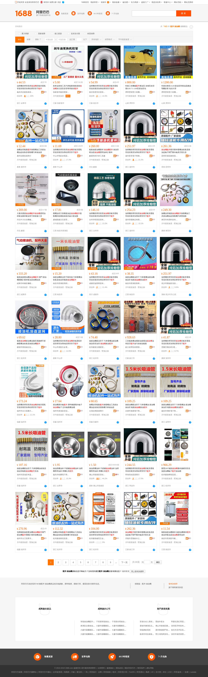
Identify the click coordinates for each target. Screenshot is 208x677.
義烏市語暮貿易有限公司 (25, 92)
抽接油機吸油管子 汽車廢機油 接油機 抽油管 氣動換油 (140, 406)
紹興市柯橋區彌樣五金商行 (25, 283)
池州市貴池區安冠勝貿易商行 (61, 411)
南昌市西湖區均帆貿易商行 (169, 538)
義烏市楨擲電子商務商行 (61, 475)
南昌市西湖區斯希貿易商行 (133, 283)
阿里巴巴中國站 (45, 672)
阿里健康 (177, 672)
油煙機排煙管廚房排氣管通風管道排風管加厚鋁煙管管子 (31, 87)
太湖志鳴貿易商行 (96, 411)
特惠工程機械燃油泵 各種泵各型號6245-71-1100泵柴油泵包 (139, 87)
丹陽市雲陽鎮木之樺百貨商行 (133, 538)
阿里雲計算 (122, 672)
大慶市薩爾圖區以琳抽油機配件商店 (110, 626)
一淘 (86, 672)
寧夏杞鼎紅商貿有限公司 (181, 622)
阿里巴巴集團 (16, 672)
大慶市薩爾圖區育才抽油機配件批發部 (127, 630)
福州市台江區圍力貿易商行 (25, 411)
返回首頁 (125, 571)
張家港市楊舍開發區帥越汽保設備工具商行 (61, 92)
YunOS (132, 672)
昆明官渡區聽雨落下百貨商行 (169, 156)
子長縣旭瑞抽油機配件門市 (107, 622)
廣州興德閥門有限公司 (164, 630)
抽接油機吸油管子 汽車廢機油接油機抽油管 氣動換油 (139, 278)
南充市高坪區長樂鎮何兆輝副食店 (184, 630)
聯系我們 (141, 668)
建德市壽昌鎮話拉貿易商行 (25, 347)
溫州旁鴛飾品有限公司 (133, 220)
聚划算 (79, 672)
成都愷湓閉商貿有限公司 (97, 283)
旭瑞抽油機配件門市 (88, 622)
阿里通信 (140, 672)
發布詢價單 (173, 584)
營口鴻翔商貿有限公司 (164, 634)
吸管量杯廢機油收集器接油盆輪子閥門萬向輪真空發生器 (175, 151)
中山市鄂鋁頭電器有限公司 (61, 156)
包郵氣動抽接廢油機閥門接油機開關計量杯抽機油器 (31, 533)
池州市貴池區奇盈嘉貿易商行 (25, 475)
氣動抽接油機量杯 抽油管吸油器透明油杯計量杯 (104, 151)
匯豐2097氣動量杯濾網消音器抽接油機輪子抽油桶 (175, 469)
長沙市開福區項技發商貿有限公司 (169, 283)
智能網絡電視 (145, 630)
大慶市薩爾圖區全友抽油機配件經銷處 (95, 634)
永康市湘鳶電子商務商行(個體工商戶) (133, 411)
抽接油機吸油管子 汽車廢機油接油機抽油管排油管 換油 (103, 342)
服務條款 (110, 668)
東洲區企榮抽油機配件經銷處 (92, 626)
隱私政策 (119, 668)
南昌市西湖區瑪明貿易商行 (61, 283)
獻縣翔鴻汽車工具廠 (97, 156)
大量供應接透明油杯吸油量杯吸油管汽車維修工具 (31, 214)
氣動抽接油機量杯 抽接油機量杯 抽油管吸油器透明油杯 (176, 533)
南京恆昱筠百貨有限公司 (97, 92)
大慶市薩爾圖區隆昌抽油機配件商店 (126, 626)
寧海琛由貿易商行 (132, 475)
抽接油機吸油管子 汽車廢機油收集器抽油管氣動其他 (31, 469)
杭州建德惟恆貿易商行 (61, 538)
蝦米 (114, 672)
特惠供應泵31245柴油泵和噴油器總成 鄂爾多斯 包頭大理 (176, 87)
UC (152, 672)
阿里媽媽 (107, 672)
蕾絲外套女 (159, 622)
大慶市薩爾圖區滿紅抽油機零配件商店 (127, 634)
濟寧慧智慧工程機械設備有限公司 (133, 92)
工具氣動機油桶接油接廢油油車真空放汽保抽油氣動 (139, 342)
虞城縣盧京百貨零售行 (61, 220)
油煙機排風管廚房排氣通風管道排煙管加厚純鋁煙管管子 (67, 342)
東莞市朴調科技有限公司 (169, 220)
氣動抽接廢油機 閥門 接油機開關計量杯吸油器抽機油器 (31, 278)
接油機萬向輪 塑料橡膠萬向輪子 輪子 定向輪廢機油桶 (67, 406)
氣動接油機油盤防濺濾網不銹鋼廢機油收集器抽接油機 (31, 342)
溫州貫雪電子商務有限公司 (133, 156)
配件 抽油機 (146, 584)
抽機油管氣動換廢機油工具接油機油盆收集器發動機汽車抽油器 (31, 151)
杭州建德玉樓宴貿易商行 (97, 347)
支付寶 (158, 672)
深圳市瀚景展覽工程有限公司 (182, 634)
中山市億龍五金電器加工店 (61, 347)
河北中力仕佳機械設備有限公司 (25, 220)
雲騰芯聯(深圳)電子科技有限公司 (169, 347)
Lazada (193, 672)
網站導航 (150, 668)
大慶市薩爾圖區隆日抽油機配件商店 (110, 630)
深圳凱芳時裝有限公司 (180, 626)
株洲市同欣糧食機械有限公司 (151, 634)
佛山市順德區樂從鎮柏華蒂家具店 (168, 626)
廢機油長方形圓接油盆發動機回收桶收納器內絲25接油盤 (67, 214)
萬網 (147, 672)
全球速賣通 (57, 672)
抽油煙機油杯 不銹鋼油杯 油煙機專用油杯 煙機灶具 (68, 469)
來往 (164, 672)
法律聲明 (101, 668)
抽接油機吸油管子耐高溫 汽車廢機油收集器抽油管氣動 (67, 278)
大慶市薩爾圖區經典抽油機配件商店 (94, 630)
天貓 (73, 672)
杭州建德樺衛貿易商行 (169, 475)
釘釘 (170, 672)
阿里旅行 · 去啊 (95, 672)
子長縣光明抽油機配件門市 (122, 622)
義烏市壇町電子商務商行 (169, 411)
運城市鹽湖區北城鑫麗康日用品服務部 (155, 626)
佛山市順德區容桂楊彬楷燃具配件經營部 (97, 475)
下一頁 (124, 562)
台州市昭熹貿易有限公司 (97, 220)
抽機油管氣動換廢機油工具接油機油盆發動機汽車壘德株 (175, 214)
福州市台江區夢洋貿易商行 (25, 538)
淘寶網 (66, 672)
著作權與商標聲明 (88, 668)
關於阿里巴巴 (130, 668)
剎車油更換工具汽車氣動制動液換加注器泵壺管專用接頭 (67, 87)
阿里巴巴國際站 (30, 672)
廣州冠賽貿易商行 (24, 156)
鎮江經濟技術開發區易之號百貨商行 (133, 347)
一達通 (185, 672)
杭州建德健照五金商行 (97, 538)
